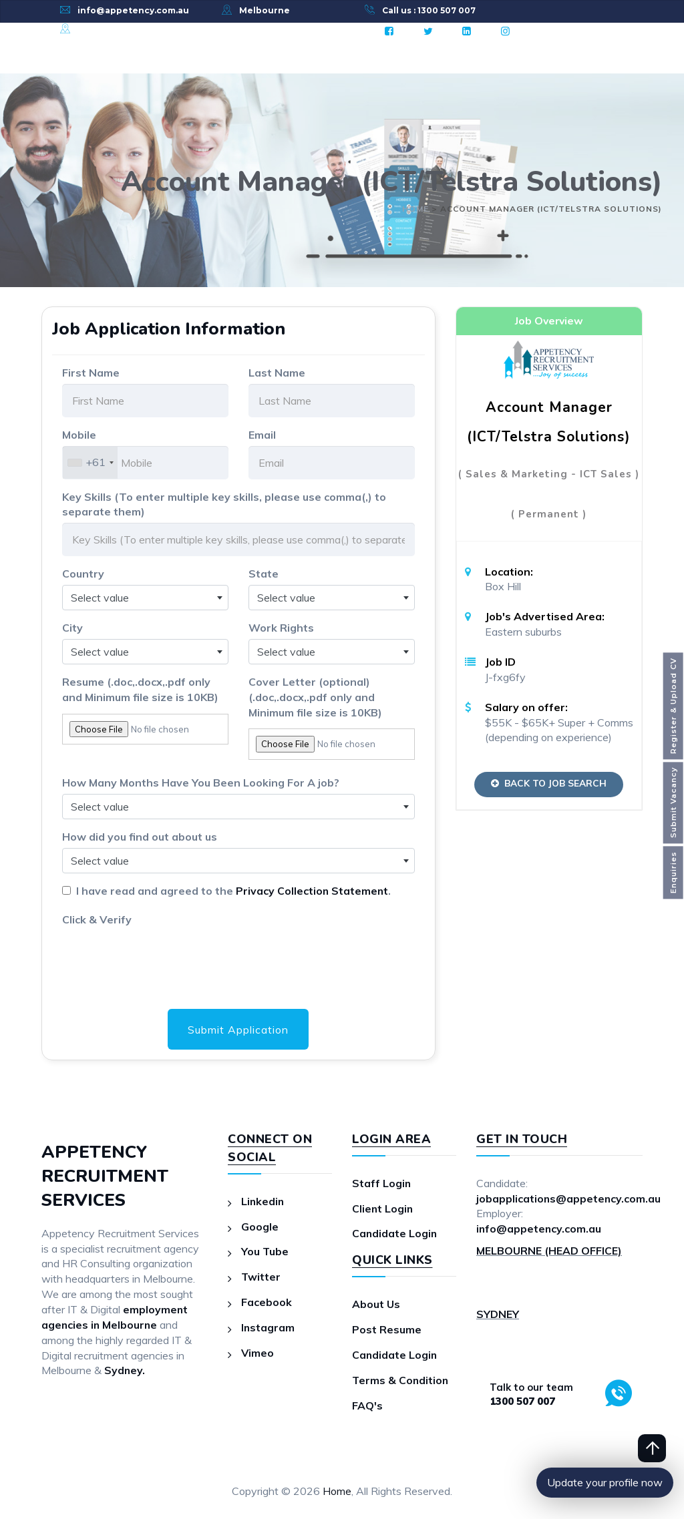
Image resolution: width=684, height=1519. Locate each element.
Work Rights (281, 627)
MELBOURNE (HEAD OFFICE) (549, 1251)
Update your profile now (605, 1482)
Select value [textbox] (100, 597)
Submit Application (238, 1029)
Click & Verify (97, 919)
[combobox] (90, 463)
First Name (91, 372)
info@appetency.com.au (133, 10)
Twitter (261, 1277)
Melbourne (264, 10)
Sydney (93, 29)
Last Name (276, 372)
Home (337, 1491)
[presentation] (163, 956)
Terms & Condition (401, 1380)
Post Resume (386, 1330)
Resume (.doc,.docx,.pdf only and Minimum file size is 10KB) (140, 689)
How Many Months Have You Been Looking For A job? (200, 782)
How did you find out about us (139, 836)
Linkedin (263, 1201)
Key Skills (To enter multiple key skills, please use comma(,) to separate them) (224, 504)
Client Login (383, 1208)
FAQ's (367, 1405)
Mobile (79, 434)
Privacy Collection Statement (312, 890)
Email (262, 434)
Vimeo (258, 1352)
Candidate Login (395, 1234)
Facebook (266, 1302)
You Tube (265, 1252)
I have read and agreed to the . (231, 890)
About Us (376, 1304)
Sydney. (125, 1370)
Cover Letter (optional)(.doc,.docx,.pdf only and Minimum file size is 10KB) (315, 697)
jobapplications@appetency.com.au (569, 1198)
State (263, 573)
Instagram (268, 1327)
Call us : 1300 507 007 (429, 10)
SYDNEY (497, 1314)
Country (83, 573)
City (72, 627)
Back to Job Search (549, 783)
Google (260, 1226)
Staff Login (381, 1183)
